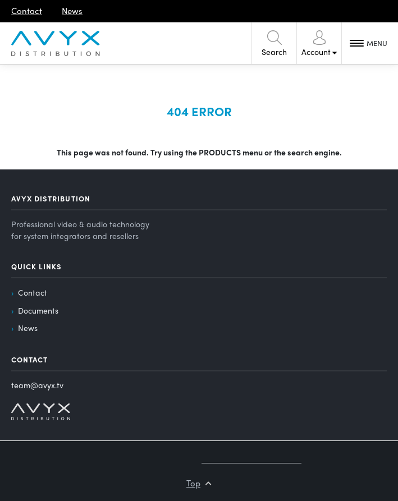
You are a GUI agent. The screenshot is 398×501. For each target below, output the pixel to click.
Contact (32, 292)
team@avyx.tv (37, 384)
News (28, 327)
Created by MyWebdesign (251, 459)
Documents (38, 310)
